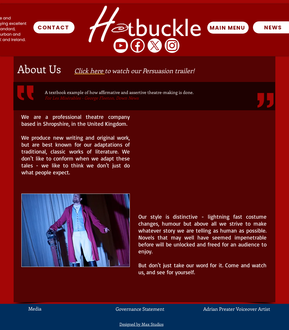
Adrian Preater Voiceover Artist (236, 309)
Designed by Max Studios (141, 324)
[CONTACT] (54, 27)
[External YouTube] (202, 161)
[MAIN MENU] (228, 28)
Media (34, 308)
